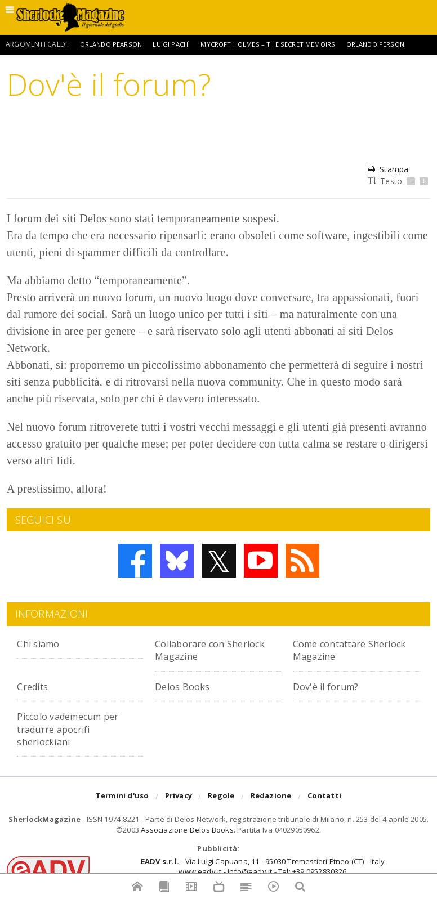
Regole (221, 797)
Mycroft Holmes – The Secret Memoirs (275, 44)
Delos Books (186, 686)
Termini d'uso (122, 797)
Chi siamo (42, 643)
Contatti (324, 797)
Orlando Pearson (113, 44)
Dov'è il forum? (331, 686)
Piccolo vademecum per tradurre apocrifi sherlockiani (78, 728)
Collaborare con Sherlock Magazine (203, 649)
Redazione (271, 797)
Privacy (178, 797)
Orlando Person (386, 44)
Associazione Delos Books (187, 830)
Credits (36, 686)
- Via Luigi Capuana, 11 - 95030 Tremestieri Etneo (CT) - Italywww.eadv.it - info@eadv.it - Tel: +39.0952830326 (263, 866)
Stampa (388, 169)
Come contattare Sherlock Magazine (341, 649)
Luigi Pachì (177, 44)
